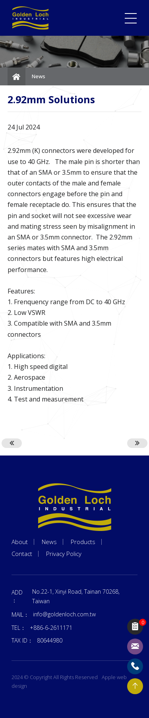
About (20, 542)
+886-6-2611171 (51, 627)
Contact (22, 554)
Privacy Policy (63, 554)
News (38, 76)
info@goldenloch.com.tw (64, 614)
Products (83, 542)
